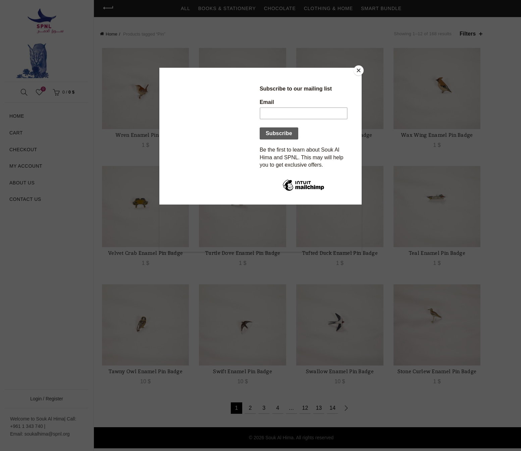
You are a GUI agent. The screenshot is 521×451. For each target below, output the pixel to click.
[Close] (360, 69)
